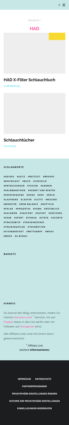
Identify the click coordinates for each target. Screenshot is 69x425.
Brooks (49, 176)
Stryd (45, 217)
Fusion (33, 185)
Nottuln (48, 204)
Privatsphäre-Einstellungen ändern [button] (34, 393)
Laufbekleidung (12, 85)
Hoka (31, 195)
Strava (32, 217)
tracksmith (13, 222)
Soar (8, 217)
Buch (27, 181)
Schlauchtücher (19, 140)
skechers (56, 213)
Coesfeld (41, 181)
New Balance (29, 204)
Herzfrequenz (14, 195)
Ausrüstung (9, 146)
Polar (9, 208)
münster (11, 204)
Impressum (24, 379)
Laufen (27, 199)
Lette (39, 199)
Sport (20, 217)
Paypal (8, 322)
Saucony (27, 213)
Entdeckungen (15, 185)
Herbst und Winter (42, 190)
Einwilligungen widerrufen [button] (34, 408)
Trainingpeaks (34, 222)
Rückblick (52, 208)
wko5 (8, 236)
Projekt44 (24, 208)
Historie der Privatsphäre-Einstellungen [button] (34, 401)
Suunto (58, 217)
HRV (41, 195)
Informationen (39, 350)
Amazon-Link (23, 317)
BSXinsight (12, 181)
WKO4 (50, 231)
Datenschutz (43, 379)
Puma (38, 208)
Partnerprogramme (34, 386)
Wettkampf (35, 231)
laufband (11, 199)
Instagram (27, 326)
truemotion (37, 227)
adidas (9, 176)
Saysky (41, 213)
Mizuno (52, 199)
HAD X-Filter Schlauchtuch (29, 79)
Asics (21, 176)
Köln (51, 195)
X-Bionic (22, 236)
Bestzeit (34, 176)
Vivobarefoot (14, 231)
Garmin (47, 185)
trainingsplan (15, 227)
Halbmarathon (15, 190)
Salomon (11, 213)
